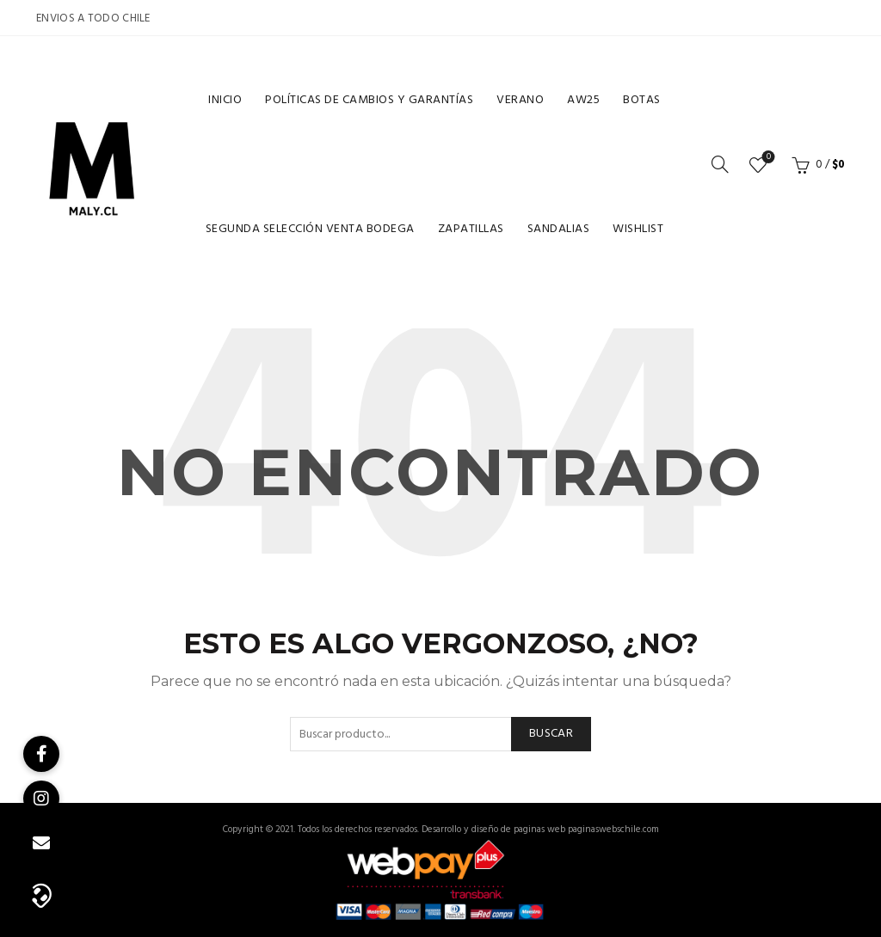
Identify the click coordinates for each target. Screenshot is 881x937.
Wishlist (638, 229)
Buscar (551, 734)
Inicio (225, 100)
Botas (642, 100)
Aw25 (583, 100)
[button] (41, 894)
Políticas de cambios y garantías (369, 100)
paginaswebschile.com (613, 829)
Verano (520, 100)
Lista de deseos (767, 157)
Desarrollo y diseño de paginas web (493, 829)
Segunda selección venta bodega (310, 229)
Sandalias (558, 229)
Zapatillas (471, 229)
